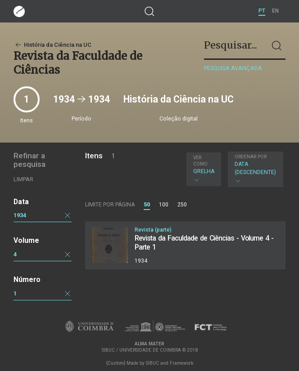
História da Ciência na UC (52, 44)
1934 (20, 215)
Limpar (23, 179)
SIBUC (152, 363)
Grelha (203, 169)
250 (182, 204)
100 (163, 204)
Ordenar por (251, 156)
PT (261, 11)
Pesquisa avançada (233, 68)
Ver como (200, 160)
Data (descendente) (255, 169)
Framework (181, 363)
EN (275, 11)
